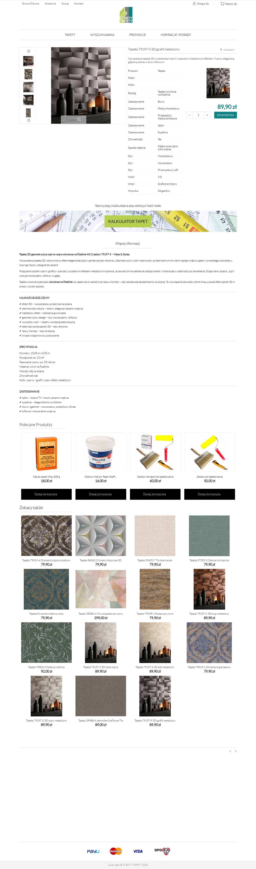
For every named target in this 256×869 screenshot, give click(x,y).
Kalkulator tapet (128, 221)
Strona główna (30, 3)
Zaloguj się (203, 3)
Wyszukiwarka (102, 35)
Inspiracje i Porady (176, 35)
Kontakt (78, 3)
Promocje (137, 35)
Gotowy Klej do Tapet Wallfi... (101, 476)
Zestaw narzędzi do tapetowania (155, 476)
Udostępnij (227, 49)
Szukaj (65, 3)
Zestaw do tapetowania (209, 476)
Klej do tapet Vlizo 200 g (46, 476)
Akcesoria (50, 3)
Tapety (70, 35)
